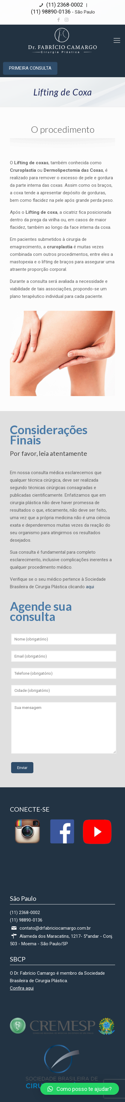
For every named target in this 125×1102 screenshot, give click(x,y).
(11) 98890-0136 (51, 11)
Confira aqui (22, 988)
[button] (79, 1089)
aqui (90, 586)
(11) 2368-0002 (64, 5)
